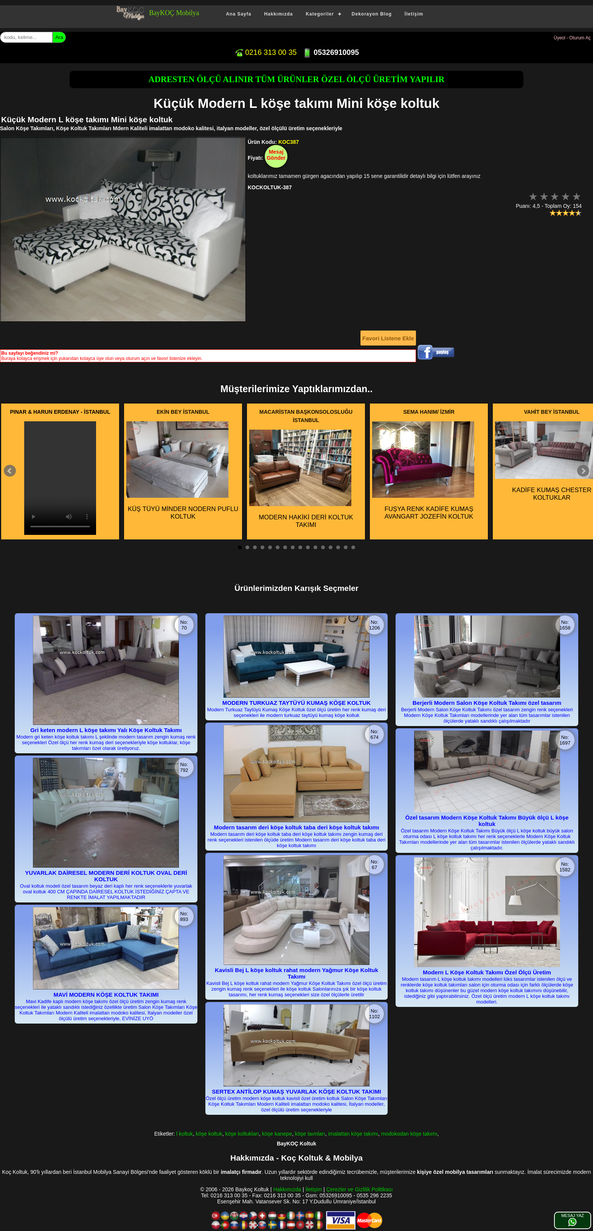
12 (323, 547)
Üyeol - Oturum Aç (572, 38)
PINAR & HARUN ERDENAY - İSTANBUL (60, 412)
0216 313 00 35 (265, 52)
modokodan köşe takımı (409, 1134)
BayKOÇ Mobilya (174, 13)
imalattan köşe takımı (353, 1134)
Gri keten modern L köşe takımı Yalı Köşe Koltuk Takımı (106, 730)
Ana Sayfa (238, 14)
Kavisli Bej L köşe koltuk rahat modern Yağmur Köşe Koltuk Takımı (296, 973)
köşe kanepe (277, 1134)
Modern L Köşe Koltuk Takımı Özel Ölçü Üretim (487, 972)
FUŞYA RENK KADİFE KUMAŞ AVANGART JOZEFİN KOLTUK (423, 470)
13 (330, 547)
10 (308, 547)
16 (353, 547)
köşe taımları (310, 1134)
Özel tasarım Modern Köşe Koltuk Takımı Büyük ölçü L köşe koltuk (487, 820)
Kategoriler (320, 14)
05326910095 (331, 52)
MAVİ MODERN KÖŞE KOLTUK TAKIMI (106, 994)
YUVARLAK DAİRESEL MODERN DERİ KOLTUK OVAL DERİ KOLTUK (106, 875)
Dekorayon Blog (372, 14)
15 (346, 547)
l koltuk (184, 1134)
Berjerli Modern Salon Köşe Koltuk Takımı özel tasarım (487, 703)
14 (338, 547)
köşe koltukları (242, 1134)
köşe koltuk (209, 1134)
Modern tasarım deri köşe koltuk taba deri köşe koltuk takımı (296, 827)
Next (583, 471)
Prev (10, 471)
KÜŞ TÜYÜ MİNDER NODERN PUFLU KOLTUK (182, 470)
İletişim (414, 14)
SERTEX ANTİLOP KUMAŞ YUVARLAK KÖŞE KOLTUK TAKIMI (296, 1091)
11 (315, 547)
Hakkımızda (278, 14)
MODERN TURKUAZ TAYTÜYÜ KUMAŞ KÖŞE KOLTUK (296, 703)
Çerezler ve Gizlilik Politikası (359, 1189)
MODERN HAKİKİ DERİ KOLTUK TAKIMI (301, 479)
